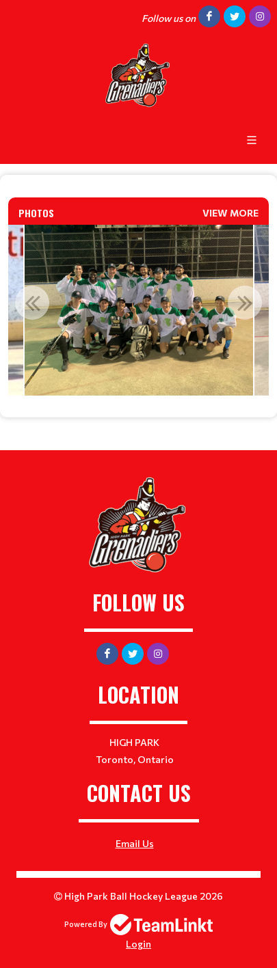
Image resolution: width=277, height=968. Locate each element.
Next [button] (245, 303)
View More (230, 213)
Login (138, 944)
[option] (138, 310)
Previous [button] (32, 303)
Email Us (135, 843)
